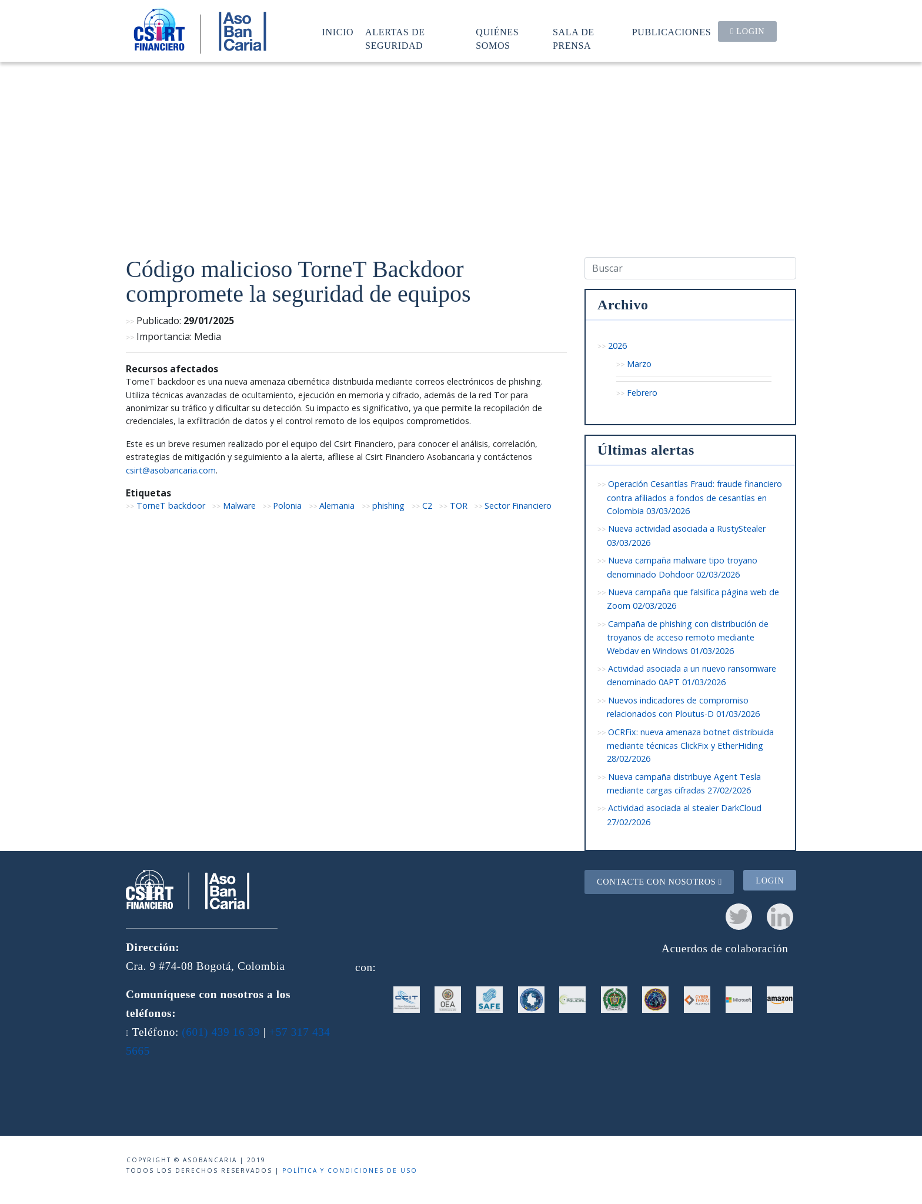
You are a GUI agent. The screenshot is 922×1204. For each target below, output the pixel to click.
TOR (458, 505)
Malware (239, 505)
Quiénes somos (497, 38)
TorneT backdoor (170, 505)
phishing (388, 505)
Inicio (338, 32)
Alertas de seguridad (395, 38)
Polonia (287, 505)
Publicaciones (671, 32)
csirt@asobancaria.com (171, 470)
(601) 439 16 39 (221, 1032)
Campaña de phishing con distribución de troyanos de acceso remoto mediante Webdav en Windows (688, 637)
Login (747, 31)
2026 (617, 345)
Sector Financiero (518, 505)
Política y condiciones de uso (349, 1170)
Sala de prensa (573, 38)
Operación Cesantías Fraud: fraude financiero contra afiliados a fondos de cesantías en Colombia (694, 497)
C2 (427, 505)
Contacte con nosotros (659, 881)
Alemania (337, 505)
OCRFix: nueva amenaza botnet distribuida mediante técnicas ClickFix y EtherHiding (690, 745)
